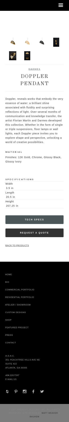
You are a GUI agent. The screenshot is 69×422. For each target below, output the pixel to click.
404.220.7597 (12, 375)
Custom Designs (15, 312)
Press (9, 335)
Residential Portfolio (19, 297)
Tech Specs (34, 219)
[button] (60, 5)
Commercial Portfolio (19, 290)
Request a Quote (34, 233)
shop (8, 320)
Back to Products (17, 245)
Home (8, 274)
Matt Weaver (50, 413)
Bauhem (34, 417)
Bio (7, 282)
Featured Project (17, 327)
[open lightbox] (12, 42)
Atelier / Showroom (18, 305)
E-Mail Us (10, 379)
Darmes (34, 69)
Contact (10, 343)
